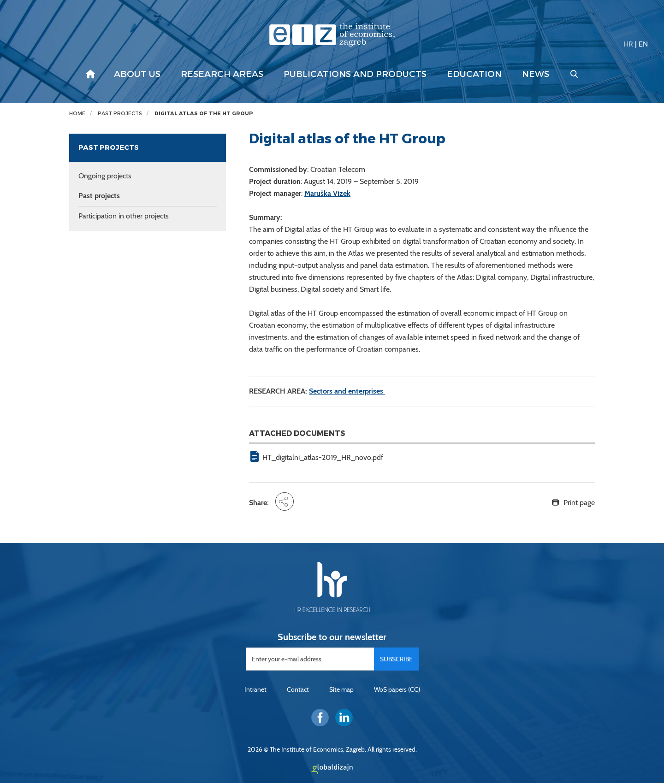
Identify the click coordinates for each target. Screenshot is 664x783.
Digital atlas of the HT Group (203, 113)
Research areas (222, 74)
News (535, 74)
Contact (298, 689)
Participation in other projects (123, 216)
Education (474, 74)
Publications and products (355, 74)
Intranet (255, 689)
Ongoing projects (104, 175)
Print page (579, 502)
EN (643, 44)
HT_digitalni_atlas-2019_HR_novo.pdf (322, 457)
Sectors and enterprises (347, 391)
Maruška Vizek (327, 193)
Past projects (120, 113)
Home (77, 113)
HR (628, 44)
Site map (341, 689)
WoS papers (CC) (397, 689)
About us (137, 74)
